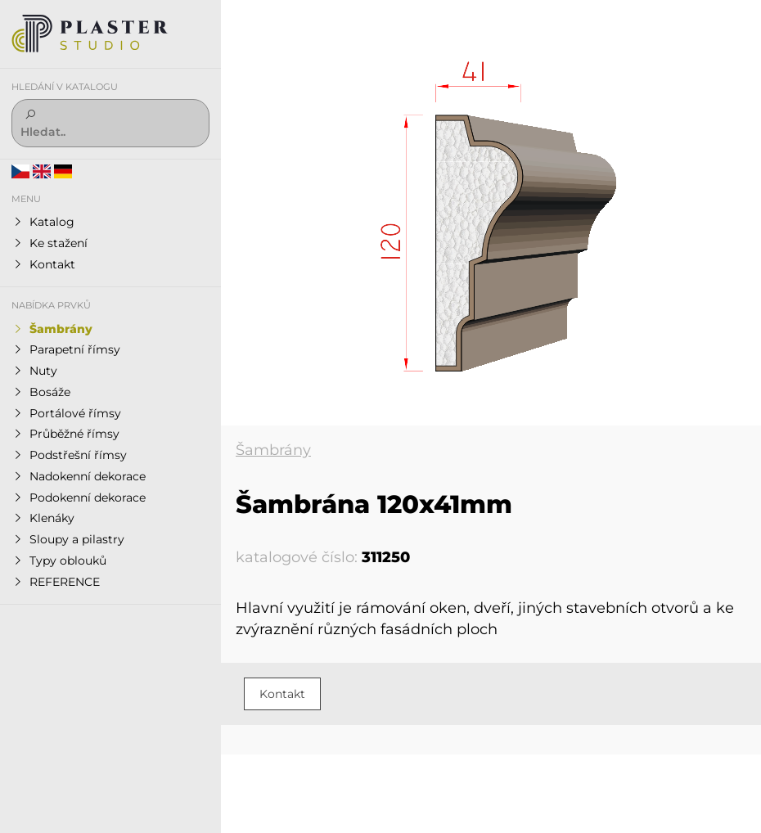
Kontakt (282, 694)
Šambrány (273, 450)
